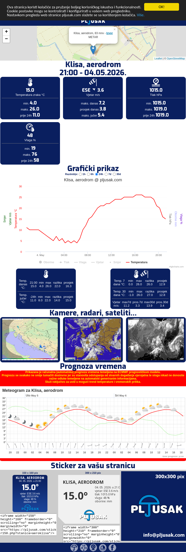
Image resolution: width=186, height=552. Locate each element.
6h (90, 166)
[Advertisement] (35, 76)
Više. (141, 6)
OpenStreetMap (176, 50)
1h (82, 166)
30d (117, 166)
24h (99, 166)
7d (108, 166)
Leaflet (158, 50)
